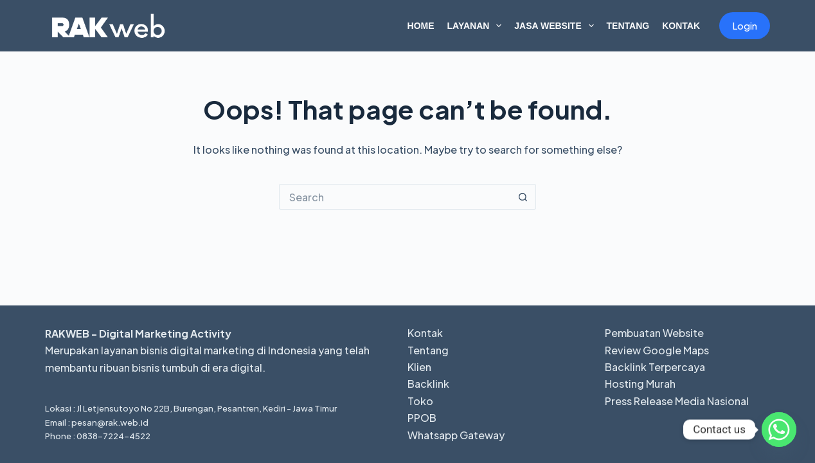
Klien (419, 367)
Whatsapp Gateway (456, 435)
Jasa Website (556, 25)
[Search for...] (394, 197)
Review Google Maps (657, 350)
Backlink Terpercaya (655, 367)
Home (421, 26)
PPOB (422, 417)
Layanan (477, 25)
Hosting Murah (640, 383)
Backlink (428, 383)
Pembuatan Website (654, 333)
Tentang (628, 26)
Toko (420, 401)
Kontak (681, 26)
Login (744, 25)
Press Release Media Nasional (677, 401)
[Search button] (523, 197)
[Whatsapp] (779, 429)
